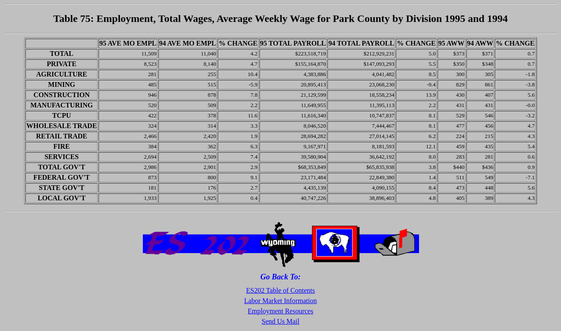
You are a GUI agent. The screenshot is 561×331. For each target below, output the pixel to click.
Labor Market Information (280, 300)
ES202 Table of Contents (280, 290)
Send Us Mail (280, 321)
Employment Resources (280, 311)
